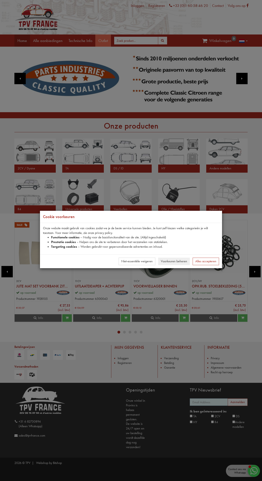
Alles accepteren (205, 261)
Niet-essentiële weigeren (137, 261)
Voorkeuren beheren (174, 261)
